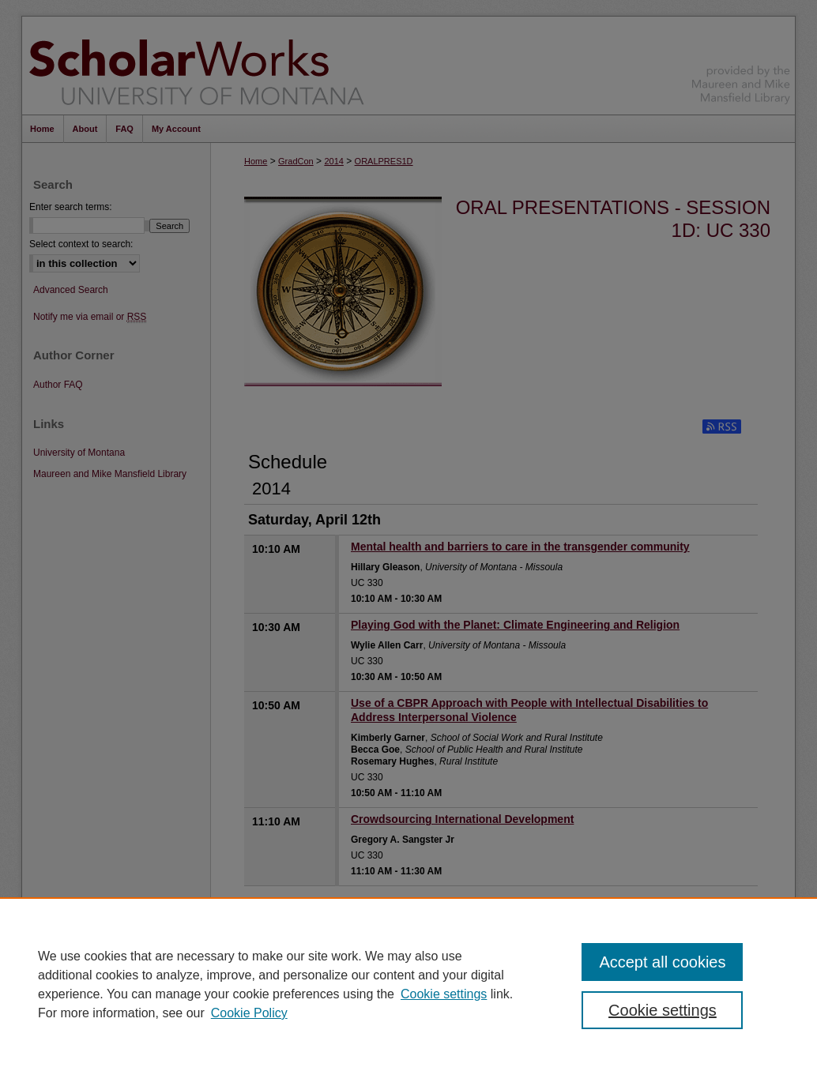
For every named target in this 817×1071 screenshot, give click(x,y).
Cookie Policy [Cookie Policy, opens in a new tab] (249, 1013)
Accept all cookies (662, 962)
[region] (408, 984)
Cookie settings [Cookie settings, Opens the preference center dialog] (662, 1010)
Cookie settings (444, 994)
